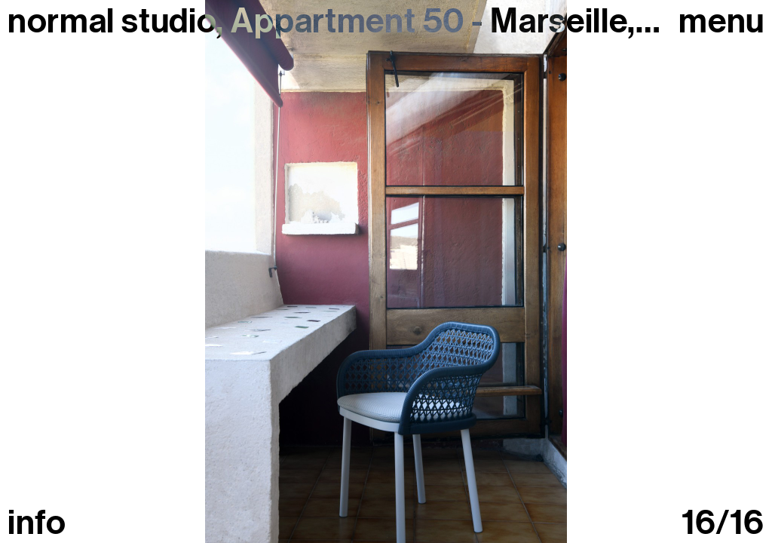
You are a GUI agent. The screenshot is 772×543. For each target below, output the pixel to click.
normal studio (112, 21)
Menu (721, 21)
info (37, 523)
